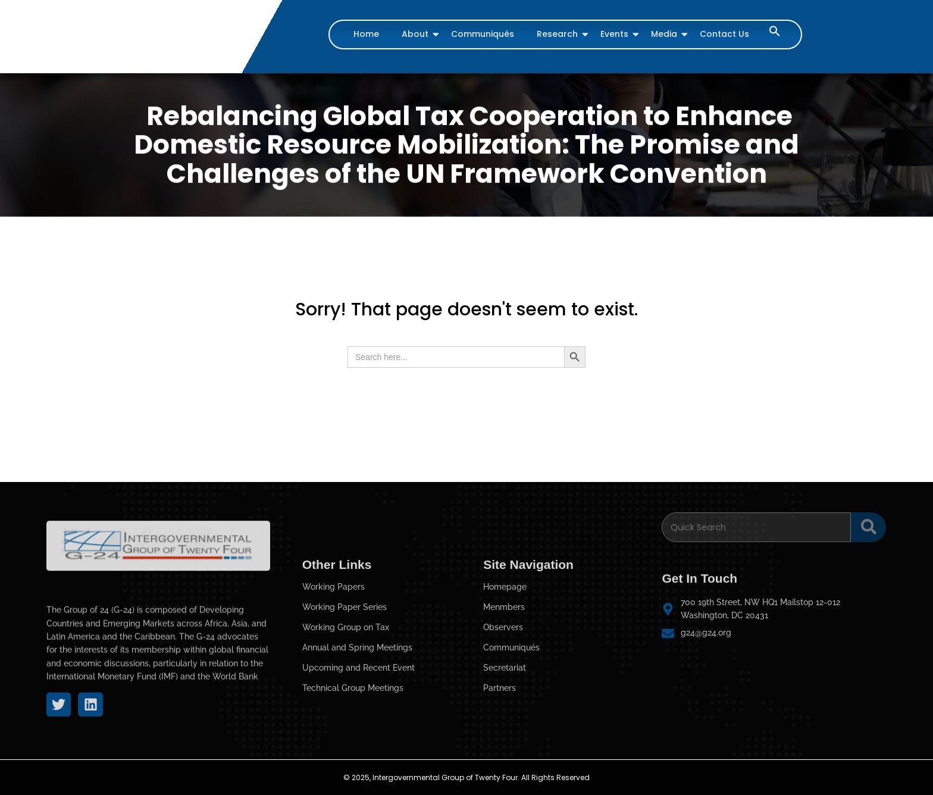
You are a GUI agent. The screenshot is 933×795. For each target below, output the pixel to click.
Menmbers (504, 673)
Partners (499, 754)
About (416, 34)
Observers (503, 693)
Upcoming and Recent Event (358, 733)
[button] (775, 33)
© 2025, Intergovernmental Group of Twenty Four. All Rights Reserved (466, 777)
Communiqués (482, 34)
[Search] (756, 519)
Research (559, 34)
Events (615, 34)
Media (665, 34)
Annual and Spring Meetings (357, 713)
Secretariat (504, 733)
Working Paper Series (344, 673)
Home (366, 34)
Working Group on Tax (345, 693)
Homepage (505, 653)
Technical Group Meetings (352, 754)
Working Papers (333, 653)
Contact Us (724, 34)
